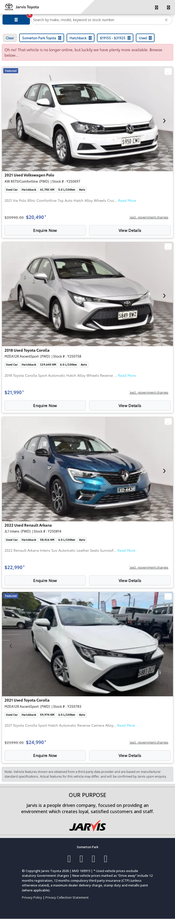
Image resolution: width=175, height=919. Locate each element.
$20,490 (36, 216)
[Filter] (16, 20)
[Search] (166, 19)
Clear (10, 38)
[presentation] (11, 119)
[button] (149, 217)
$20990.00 (14, 217)
